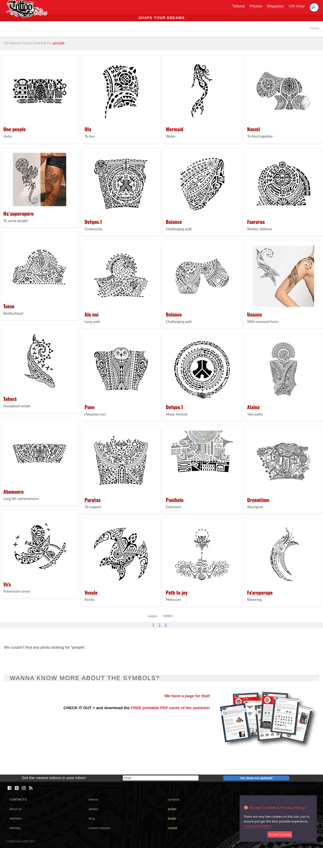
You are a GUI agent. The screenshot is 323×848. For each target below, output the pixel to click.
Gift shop (297, 6)
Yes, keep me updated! (256, 778)
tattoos (93, 799)
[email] (161, 778)
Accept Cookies (280, 834)
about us (15, 809)
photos (93, 809)
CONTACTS (18, 799)
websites (15, 818)
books (172, 818)
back (314, 28)
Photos (256, 6)
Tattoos (238, 6)
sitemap (15, 828)
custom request (99, 828)
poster (172, 809)
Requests (275, 6)
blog (92, 818)
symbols (173, 799)
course (172, 828)
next (168, 616)
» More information (258, 826)
